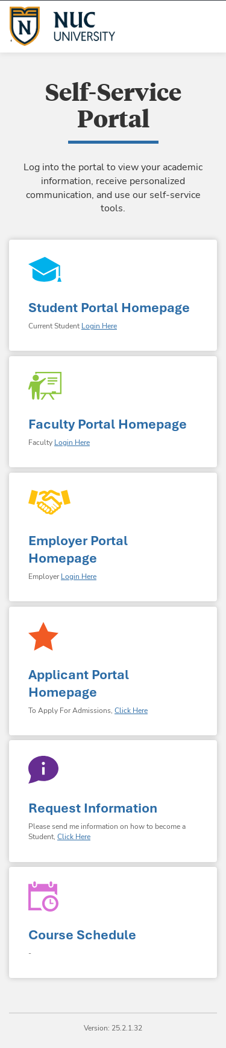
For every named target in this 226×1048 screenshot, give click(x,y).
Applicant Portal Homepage (78, 683)
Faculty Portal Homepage (107, 424)
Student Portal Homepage (109, 307)
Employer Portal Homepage (78, 549)
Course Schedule (82, 935)
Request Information (92, 808)
